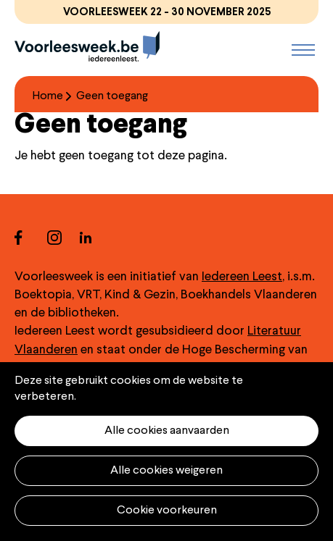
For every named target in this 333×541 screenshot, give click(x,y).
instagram (63, 237)
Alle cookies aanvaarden (166, 431)
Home (48, 96)
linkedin (96, 237)
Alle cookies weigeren (166, 471)
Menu (303, 50)
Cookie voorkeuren (167, 510)
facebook (31, 237)
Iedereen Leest (242, 277)
